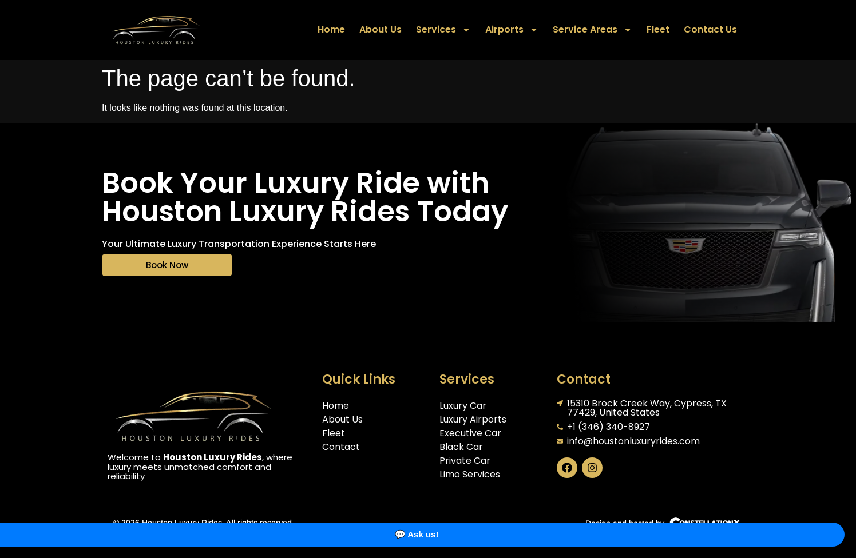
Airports (511, 29)
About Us (380, 29)
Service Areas (592, 29)
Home (331, 29)
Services (443, 29)
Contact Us (710, 29)
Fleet (658, 29)
